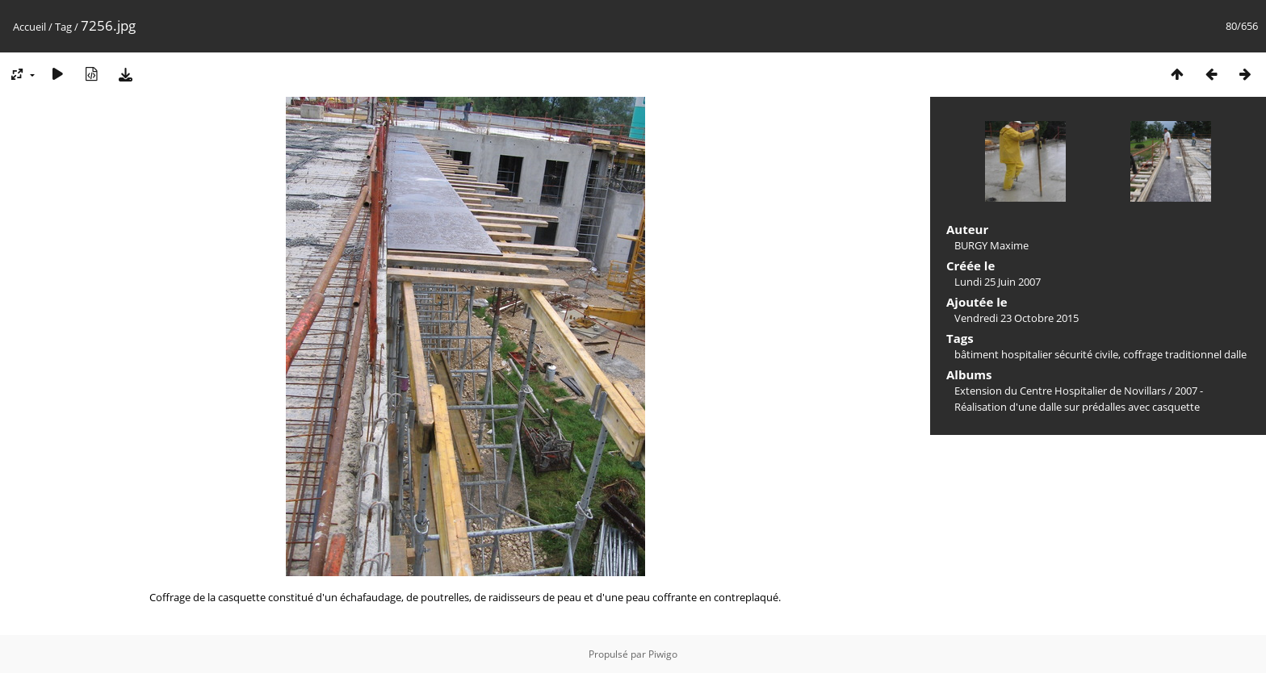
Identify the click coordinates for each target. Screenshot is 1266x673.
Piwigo (662, 654)
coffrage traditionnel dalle (1185, 354)
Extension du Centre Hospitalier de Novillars (1060, 390)
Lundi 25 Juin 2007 (997, 281)
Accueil (29, 26)
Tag (63, 26)
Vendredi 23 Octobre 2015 (1016, 318)
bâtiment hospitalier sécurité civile (1036, 354)
